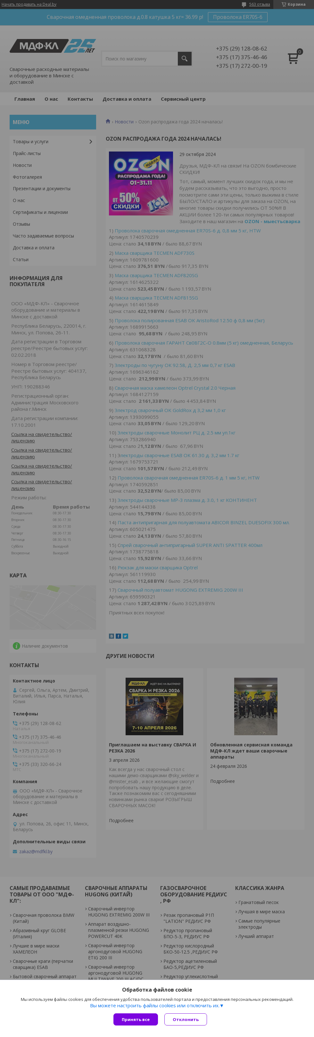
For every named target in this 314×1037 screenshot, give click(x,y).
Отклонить (186, 1019)
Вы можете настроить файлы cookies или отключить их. (154, 1005)
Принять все (136, 1019)
